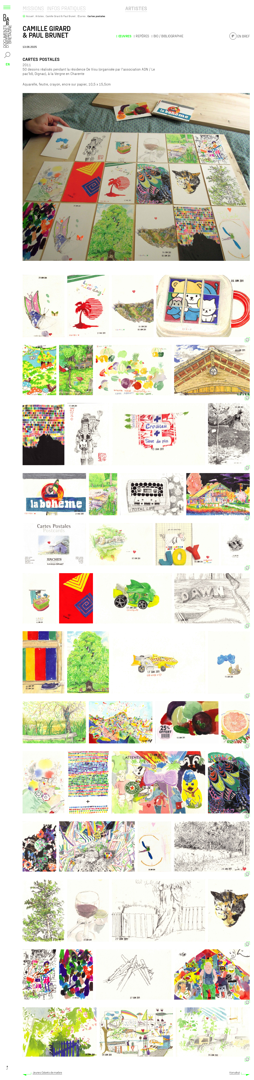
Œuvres (124, 35)
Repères (142, 35)
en (8, 64)
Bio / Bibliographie (168, 35)
